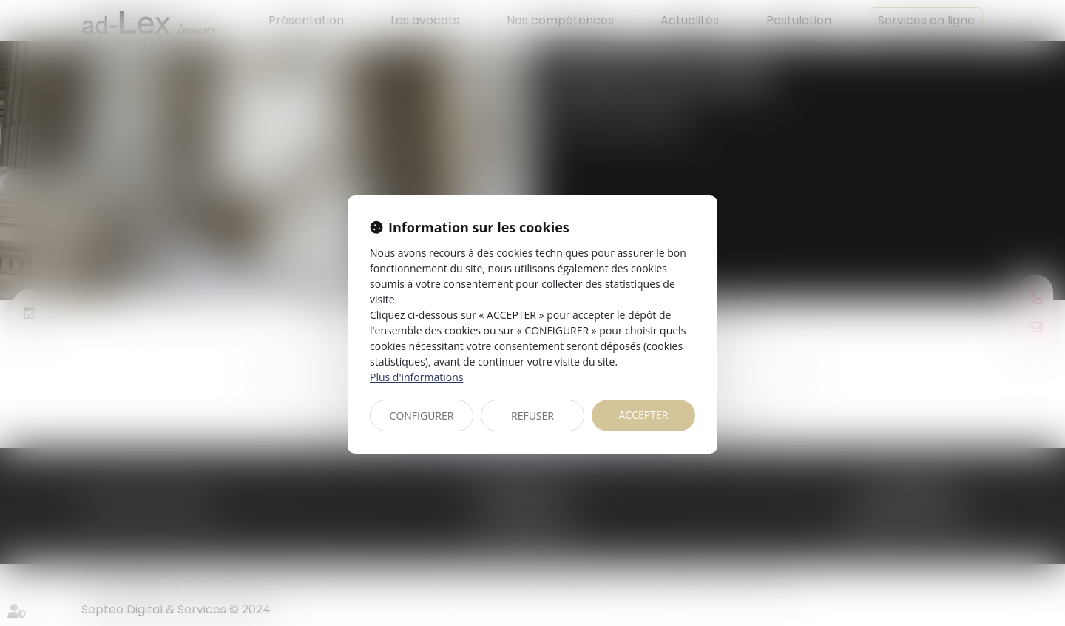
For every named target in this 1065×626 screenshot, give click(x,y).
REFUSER (532, 415)
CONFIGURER (422, 415)
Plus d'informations (416, 377)
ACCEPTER (644, 415)
